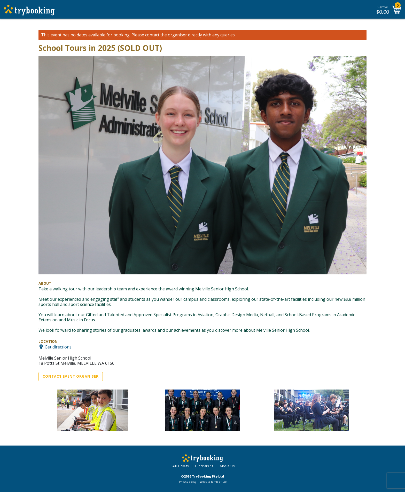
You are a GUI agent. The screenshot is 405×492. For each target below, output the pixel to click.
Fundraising (204, 466)
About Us (227, 466)
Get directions (58, 347)
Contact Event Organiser (71, 376)
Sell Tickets (180, 466)
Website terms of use (213, 481)
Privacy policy (187, 481)
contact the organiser (166, 35)
